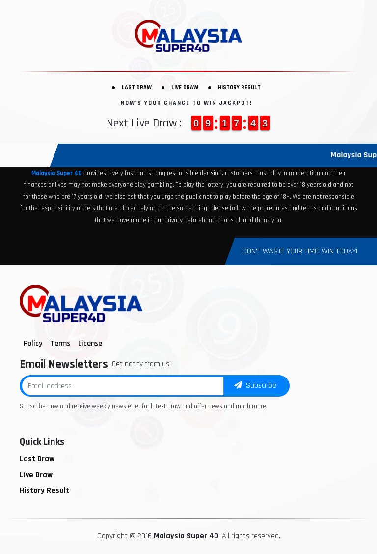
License (90, 343)
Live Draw (184, 87)
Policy (33, 343)
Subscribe (255, 385)
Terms (60, 343)
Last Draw (137, 87)
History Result (239, 87)
